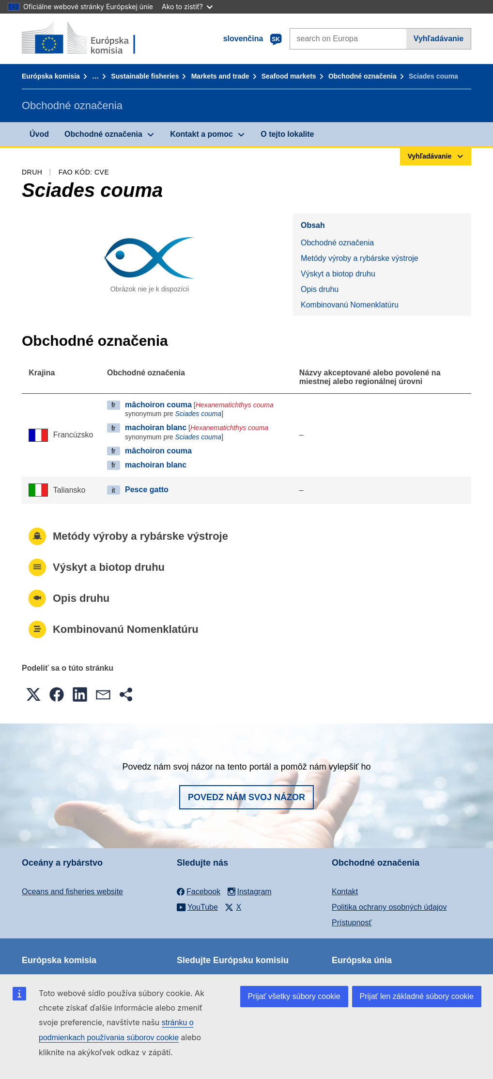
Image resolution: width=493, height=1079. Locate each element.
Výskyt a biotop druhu (338, 274)
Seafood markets (289, 76)
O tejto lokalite (287, 134)
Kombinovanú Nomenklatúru (350, 305)
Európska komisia (51, 76)
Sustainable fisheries (145, 76)
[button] (33, 694)
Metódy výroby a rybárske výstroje (359, 258)
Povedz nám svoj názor (246, 797)
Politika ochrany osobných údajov (389, 907)
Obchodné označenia (362, 76)
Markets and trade (220, 76)
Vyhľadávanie (438, 38)
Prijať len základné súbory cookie (417, 996)
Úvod (39, 134)
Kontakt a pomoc (201, 134)
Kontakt (345, 891)
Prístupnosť (351, 922)
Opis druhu (320, 289)
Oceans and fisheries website (72, 891)
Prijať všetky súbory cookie (294, 996)
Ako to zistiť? (187, 6)
